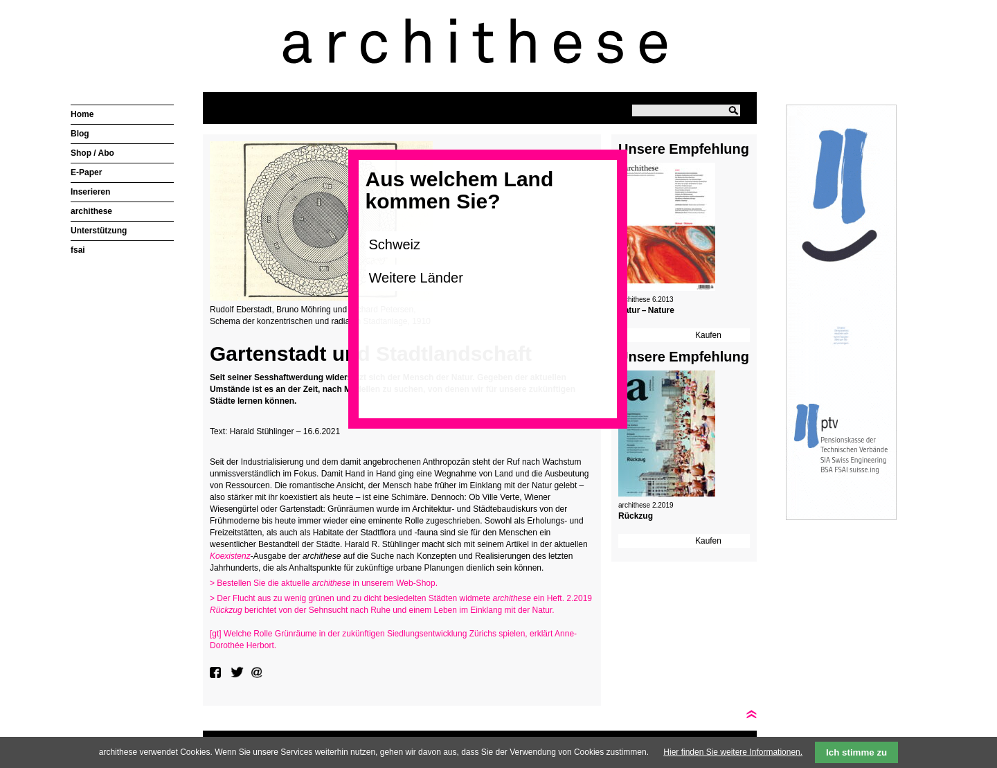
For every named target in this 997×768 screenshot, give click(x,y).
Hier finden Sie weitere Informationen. (732, 752)
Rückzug (635, 516)
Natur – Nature (646, 310)
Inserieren (90, 192)
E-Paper (86, 172)
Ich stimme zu (856, 752)
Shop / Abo (92, 153)
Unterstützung (99, 230)
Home (82, 114)
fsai (78, 250)
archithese (91, 211)
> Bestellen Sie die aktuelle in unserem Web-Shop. (324, 583)
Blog (80, 134)
